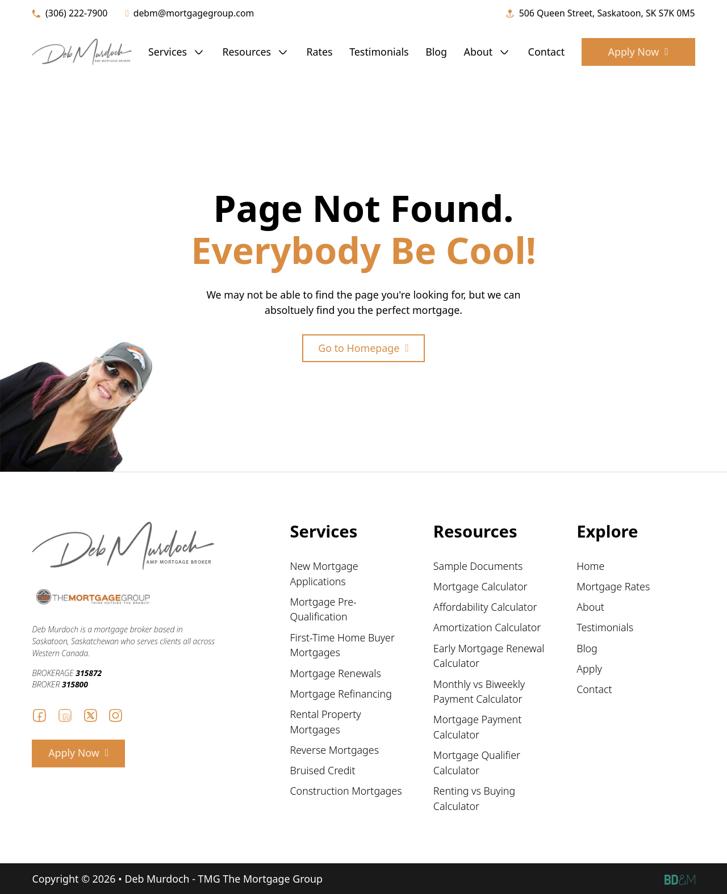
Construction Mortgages (346, 791)
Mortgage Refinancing (341, 693)
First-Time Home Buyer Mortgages (342, 645)
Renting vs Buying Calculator (474, 798)
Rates (320, 51)
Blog (436, 51)
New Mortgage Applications (324, 573)
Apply (589, 668)
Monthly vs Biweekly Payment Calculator (479, 691)
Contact (546, 51)
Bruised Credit (323, 770)
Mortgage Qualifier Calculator (476, 762)
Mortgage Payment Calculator (477, 726)
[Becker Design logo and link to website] (680, 879)
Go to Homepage (363, 348)
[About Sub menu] (504, 52)
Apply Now (638, 51)
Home (590, 566)
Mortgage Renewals (335, 673)
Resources (246, 51)
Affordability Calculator (485, 607)
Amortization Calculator (487, 627)
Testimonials (379, 51)
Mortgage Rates (613, 586)
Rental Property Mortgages (325, 721)
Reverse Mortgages (334, 750)
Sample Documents (478, 566)
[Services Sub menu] (199, 52)
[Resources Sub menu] (283, 52)
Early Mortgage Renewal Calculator (489, 655)
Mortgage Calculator (480, 586)
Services (167, 51)
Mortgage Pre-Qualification (323, 609)
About (478, 51)
